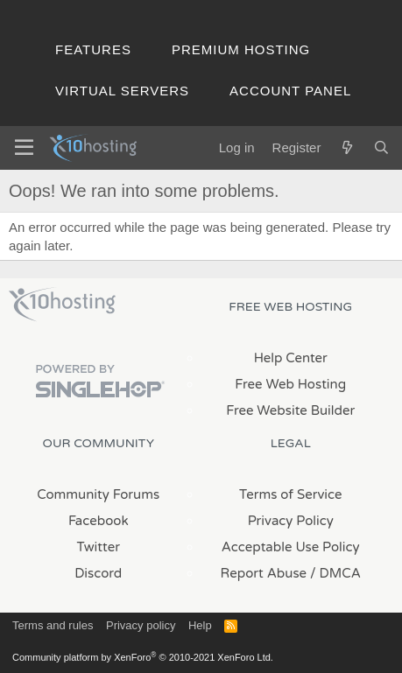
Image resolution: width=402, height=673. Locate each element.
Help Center (291, 358)
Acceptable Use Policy (291, 547)
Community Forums (98, 494)
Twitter (98, 547)
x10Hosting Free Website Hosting (62, 304)
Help (200, 625)
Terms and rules (52, 625)
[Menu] (24, 148)
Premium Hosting (241, 49)
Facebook (98, 521)
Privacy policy (140, 625)
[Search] (381, 147)
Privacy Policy (291, 521)
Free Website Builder (290, 410)
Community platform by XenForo (142, 657)
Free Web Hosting (290, 384)
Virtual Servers (122, 90)
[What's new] (346, 147)
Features (93, 49)
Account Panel (290, 90)
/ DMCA (335, 573)
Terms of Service (290, 494)
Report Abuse (264, 573)
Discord (98, 573)
